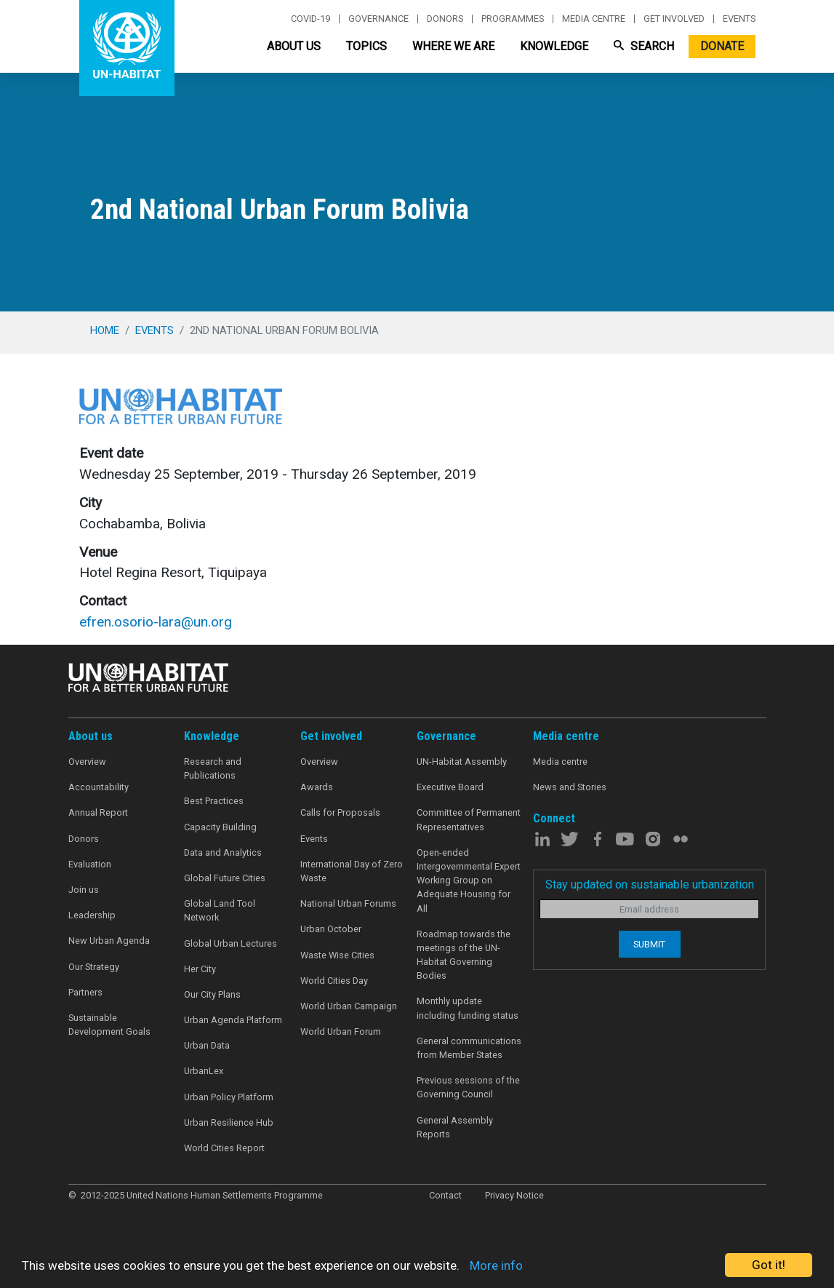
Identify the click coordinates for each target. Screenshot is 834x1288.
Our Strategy (93, 966)
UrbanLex (203, 1070)
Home (104, 330)
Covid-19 (310, 19)
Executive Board (450, 787)
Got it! (768, 1264)
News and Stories (569, 787)
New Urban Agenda (109, 940)
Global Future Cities (224, 877)
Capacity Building (220, 827)
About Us (294, 46)
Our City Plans (212, 994)
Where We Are (453, 46)
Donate (722, 46)
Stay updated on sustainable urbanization (649, 884)
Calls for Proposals (340, 812)
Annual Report (98, 812)
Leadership (92, 915)
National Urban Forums (348, 903)
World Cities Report (224, 1147)
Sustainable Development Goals (109, 1024)
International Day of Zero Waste (351, 871)
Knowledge (554, 46)
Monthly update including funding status (467, 1007)
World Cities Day (334, 980)
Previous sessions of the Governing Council (468, 1087)
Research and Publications (212, 768)
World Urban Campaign (348, 1006)
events (154, 330)
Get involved (674, 19)
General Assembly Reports (455, 1127)
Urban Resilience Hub (228, 1122)
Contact (445, 1195)
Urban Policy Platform (228, 1097)
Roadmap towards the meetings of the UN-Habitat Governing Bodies (463, 955)
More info (496, 1265)
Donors (445, 19)
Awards (316, 787)
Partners (85, 992)
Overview (87, 761)
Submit (649, 944)
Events (739, 19)
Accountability (98, 787)
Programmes (512, 19)
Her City (200, 968)
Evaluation (89, 864)
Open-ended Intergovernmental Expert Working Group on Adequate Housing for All (469, 880)
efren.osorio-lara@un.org (155, 621)
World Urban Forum (340, 1031)
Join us (83, 889)
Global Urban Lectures (230, 943)
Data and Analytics (223, 852)
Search (644, 46)
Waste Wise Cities (337, 955)
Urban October (330, 928)
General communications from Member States (469, 1047)
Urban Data (207, 1045)
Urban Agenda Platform (233, 1019)
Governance (378, 19)
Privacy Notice (514, 1195)
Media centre (593, 19)
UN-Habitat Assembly (462, 761)
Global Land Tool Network (219, 910)
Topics (366, 46)
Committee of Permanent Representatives (469, 819)
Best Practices (214, 800)
